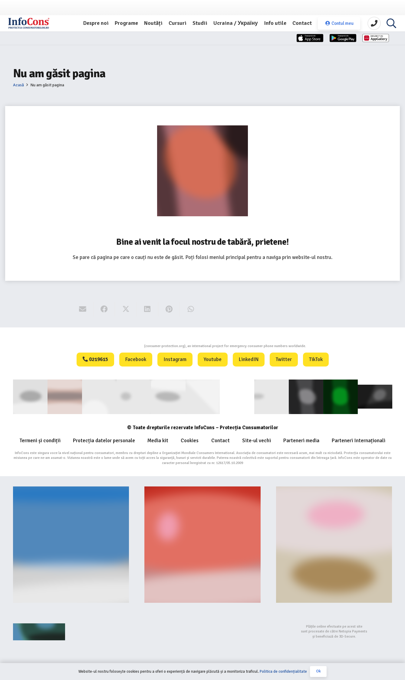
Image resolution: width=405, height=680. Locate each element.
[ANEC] (99, 396)
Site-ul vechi (256, 439)
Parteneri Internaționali (358, 439)
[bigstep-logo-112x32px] (202, 631)
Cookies (190, 439)
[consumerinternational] (64, 396)
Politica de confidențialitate (283, 671)
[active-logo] (375, 396)
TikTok (316, 360)
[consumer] (30, 396)
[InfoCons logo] (42, 25)
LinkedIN (248, 360)
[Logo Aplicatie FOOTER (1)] (306, 396)
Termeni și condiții (40, 439)
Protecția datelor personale (104, 439)
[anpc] (133, 396)
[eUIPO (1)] (271, 396)
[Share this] (104, 309)
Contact (220, 439)
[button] (391, 25)
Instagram (174, 360)
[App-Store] (256, 46)
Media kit (157, 439)
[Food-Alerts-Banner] (202, 544)
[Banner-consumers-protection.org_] (71, 544)
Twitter (284, 360)
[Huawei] (365, 46)
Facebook (135, 360)
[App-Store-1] (311, 46)
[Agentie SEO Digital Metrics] (71, 630)
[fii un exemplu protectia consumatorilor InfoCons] (334, 544)
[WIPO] (237, 396)
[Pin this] (169, 309)
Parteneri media (301, 439)
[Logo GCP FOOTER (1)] (340, 396)
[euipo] (168, 396)
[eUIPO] (202, 396)
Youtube (213, 360)
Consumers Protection (121, 346)
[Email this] (82, 309)
